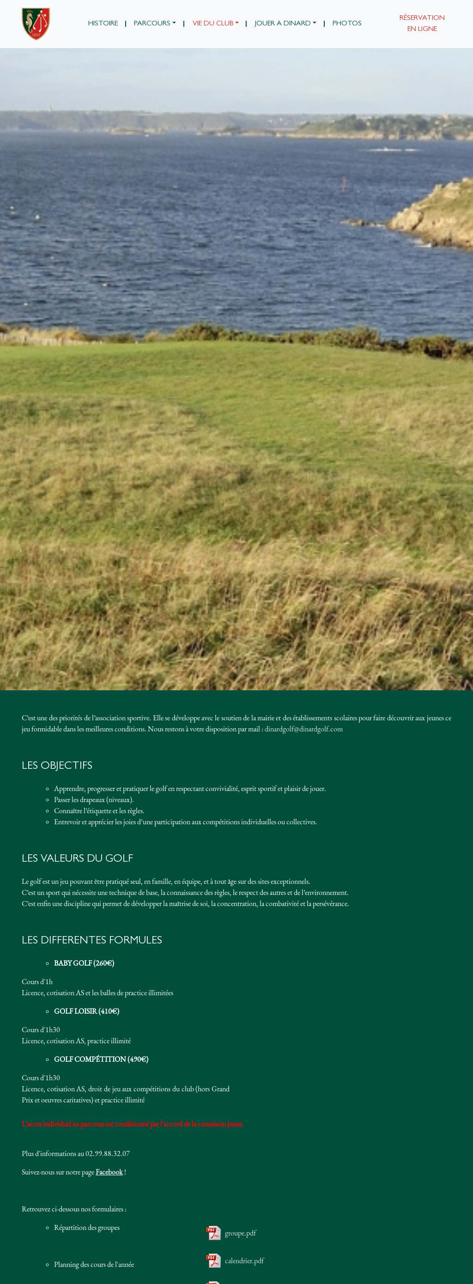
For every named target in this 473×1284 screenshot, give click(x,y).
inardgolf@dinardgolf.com (305, 729)
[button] (155, 24)
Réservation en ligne (422, 24)
